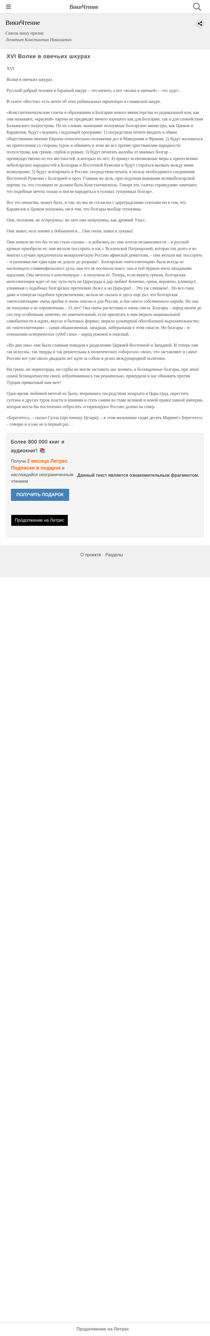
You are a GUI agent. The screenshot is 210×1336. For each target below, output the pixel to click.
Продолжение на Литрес (40, 520)
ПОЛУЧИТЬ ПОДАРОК (40, 494)
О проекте (90, 554)
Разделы (114, 554)
